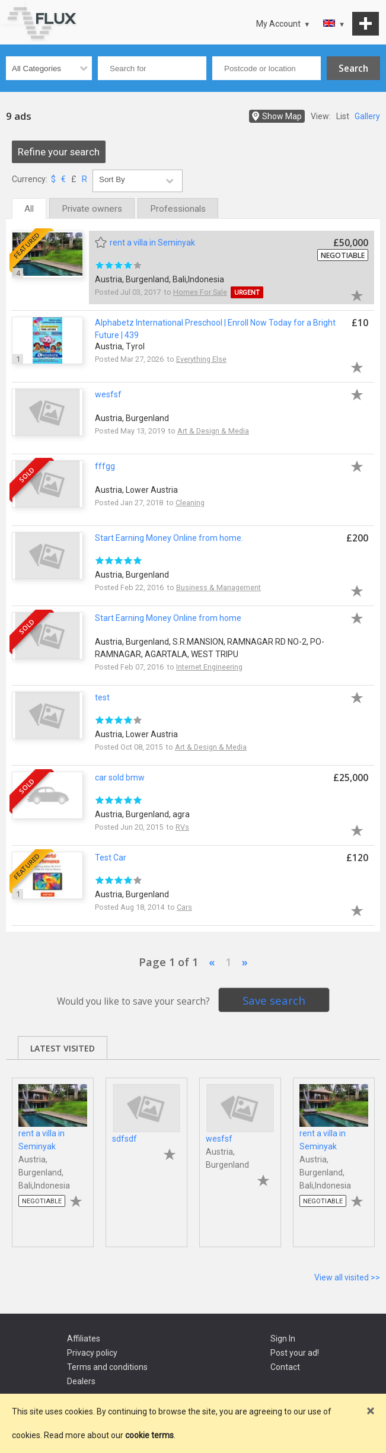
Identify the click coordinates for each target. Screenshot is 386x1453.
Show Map (282, 116)
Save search (274, 1000)
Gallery (367, 116)
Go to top (12, 12)
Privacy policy (92, 1353)
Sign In (282, 1338)
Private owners (92, 208)
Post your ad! (294, 1353)
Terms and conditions (107, 1367)
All (29, 208)
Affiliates (83, 1338)
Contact (285, 1367)
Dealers (81, 1381)
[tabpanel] (53, 1156)
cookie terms (149, 1435)
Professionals (178, 208)
